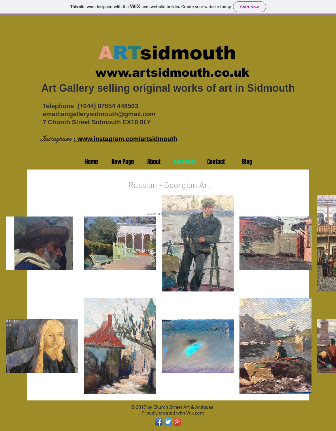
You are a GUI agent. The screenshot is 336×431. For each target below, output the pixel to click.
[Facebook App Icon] (159, 422)
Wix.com (195, 413)
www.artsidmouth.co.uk (172, 72)
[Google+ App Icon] (177, 422)
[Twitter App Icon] (168, 422)
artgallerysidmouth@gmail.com (108, 114)
